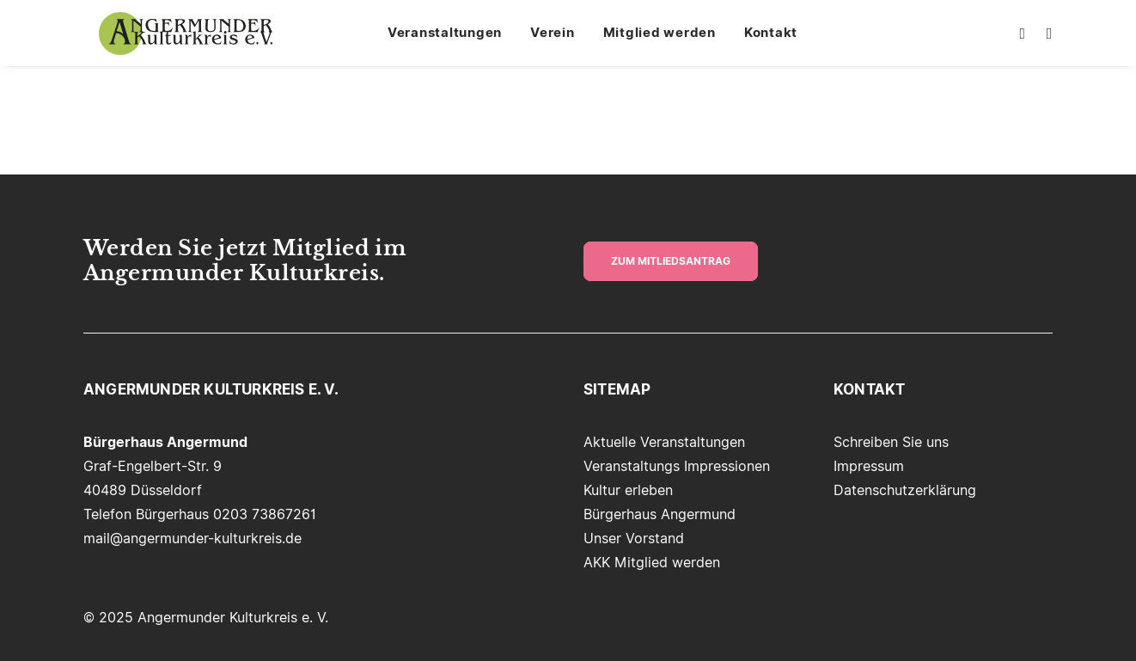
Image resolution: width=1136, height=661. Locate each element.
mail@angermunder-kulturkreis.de (192, 538)
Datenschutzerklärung (905, 490)
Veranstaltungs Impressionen (676, 466)
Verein (562, 41)
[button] (1020, 41)
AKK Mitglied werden (651, 562)
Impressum (869, 466)
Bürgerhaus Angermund (659, 514)
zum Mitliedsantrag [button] (670, 261)
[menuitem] (454, 41)
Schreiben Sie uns (891, 442)
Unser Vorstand (633, 538)
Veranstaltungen (454, 41)
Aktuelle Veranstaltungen (664, 442)
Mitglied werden (669, 41)
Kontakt (780, 41)
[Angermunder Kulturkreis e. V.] (187, 41)
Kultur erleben (628, 490)
